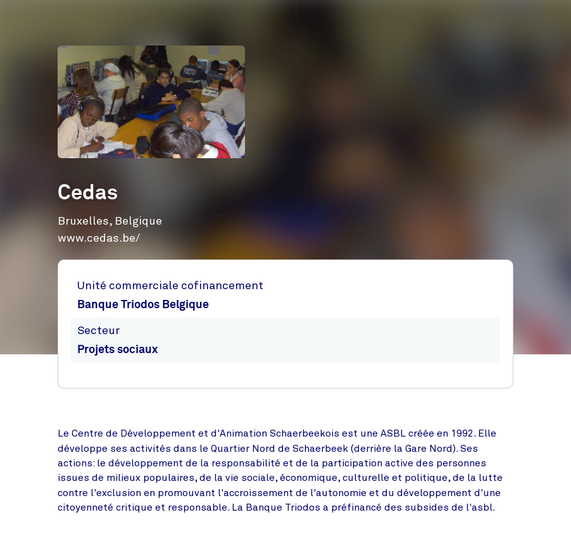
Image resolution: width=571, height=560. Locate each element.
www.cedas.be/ (99, 238)
